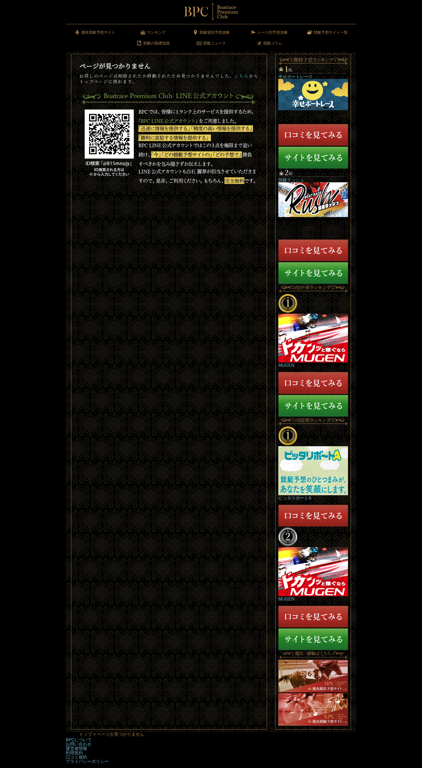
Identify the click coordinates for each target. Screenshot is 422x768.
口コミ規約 (76, 757)
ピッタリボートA (294, 498)
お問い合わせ (79, 744)
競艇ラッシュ (291, 180)
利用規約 (74, 752)
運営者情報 (76, 748)
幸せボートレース (295, 76)
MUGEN (286, 365)
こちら (241, 76)
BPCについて (79, 740)
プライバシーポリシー (87, 761)
